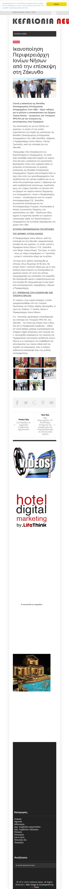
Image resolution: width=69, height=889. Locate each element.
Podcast (17, 819)
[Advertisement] (31, 628)
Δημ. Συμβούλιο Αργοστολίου (27, 827)
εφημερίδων (38, 604)
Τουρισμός (19, 842)
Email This (51, 403)
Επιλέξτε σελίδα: (53, 12)
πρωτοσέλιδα (27, 604)
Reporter (18, 822)
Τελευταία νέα (20, 840)
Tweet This (25, 403)
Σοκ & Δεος (19, 837)
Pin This (43, 403)
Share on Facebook (17, 403)
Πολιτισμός (19, 835)
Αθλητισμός (19, 824)
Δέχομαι (56, 4)
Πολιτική (16, 42)
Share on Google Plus (34, 403)
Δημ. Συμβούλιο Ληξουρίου (26, 829)
